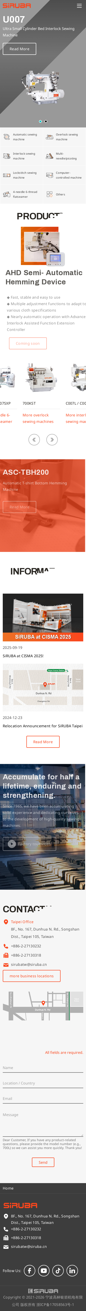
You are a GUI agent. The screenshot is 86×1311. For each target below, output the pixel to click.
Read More (19, 53)
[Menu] (79, 6)
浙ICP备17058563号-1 (55, 1304)
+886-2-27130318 (26, 955)
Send (43, 1162)
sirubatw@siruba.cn (29, 964)
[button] (40, 121)
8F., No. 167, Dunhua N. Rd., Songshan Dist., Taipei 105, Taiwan (45, 939)
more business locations (32, 975)
